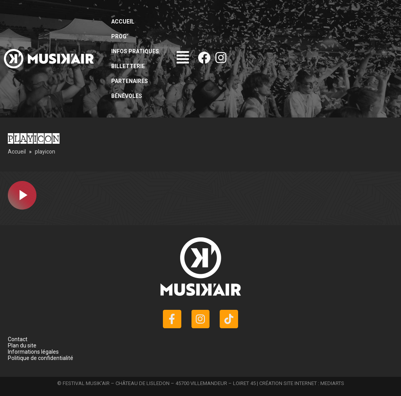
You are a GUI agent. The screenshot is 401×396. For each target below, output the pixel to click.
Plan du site (22, 345)
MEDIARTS (332, 383)
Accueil (122, 21)
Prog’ (119, 36)
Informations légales (33, 352)
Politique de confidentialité (40, 358)
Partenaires (129, 81)
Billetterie (128, 66)
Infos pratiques (135, 51)
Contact (17, 339)
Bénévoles (126, 96)
